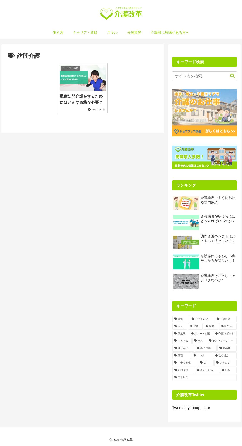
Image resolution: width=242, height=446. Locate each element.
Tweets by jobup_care (191, 408)
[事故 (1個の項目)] (199, 341)
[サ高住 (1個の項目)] (227, 348)
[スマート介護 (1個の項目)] (200, 334)
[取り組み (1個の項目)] (225, 355)
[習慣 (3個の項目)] (180, 319)
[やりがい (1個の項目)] (183, 348)
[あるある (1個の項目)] (182, 341)
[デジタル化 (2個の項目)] (202, 319)
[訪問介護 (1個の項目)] (183, 370)
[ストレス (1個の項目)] (204, 377)
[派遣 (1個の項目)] (195, 326)
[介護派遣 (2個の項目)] (226, 319)
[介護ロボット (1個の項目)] (225, 334)
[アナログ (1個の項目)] (225, 363)
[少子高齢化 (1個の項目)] (184, 363)
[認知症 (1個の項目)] (228, 326)
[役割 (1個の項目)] (181, 355)
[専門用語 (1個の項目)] (206, 348)
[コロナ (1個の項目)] (202, 355)
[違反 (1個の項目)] (179, 326)
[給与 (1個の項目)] (211, 326)
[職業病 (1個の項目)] (180, 334)
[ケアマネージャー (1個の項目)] (222, 341)
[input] (204, 76)
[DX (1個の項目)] (206, 363)
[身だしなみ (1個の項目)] (207, 370)
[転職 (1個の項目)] (228, 370)
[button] (230, 76)
